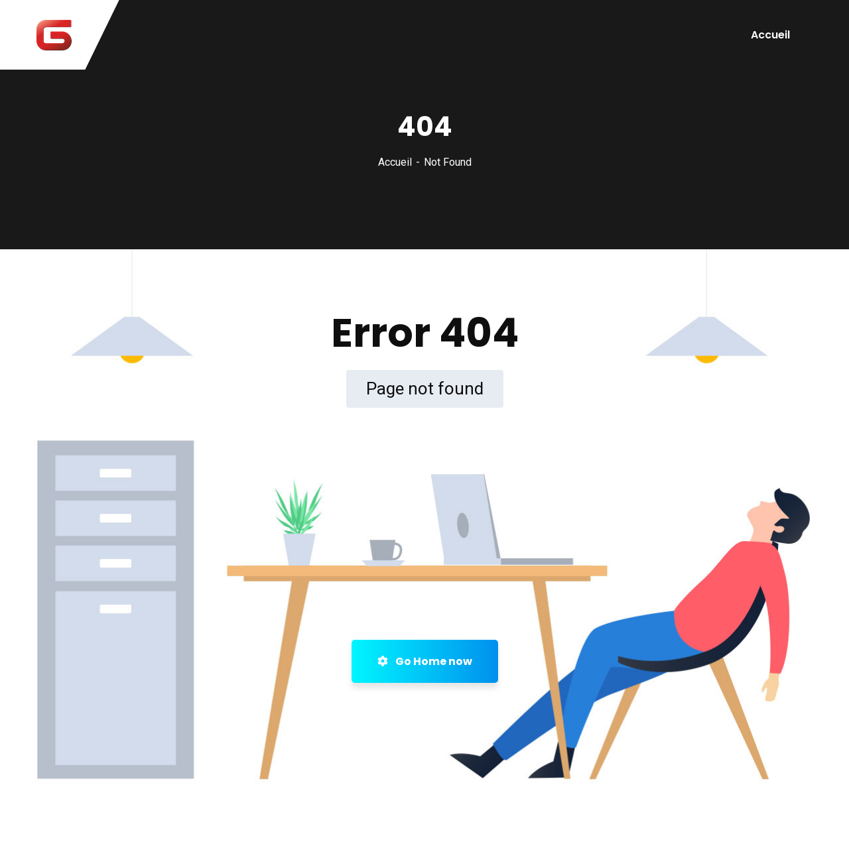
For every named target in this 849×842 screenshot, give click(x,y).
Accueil (770, 34)
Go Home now (424, 661)
